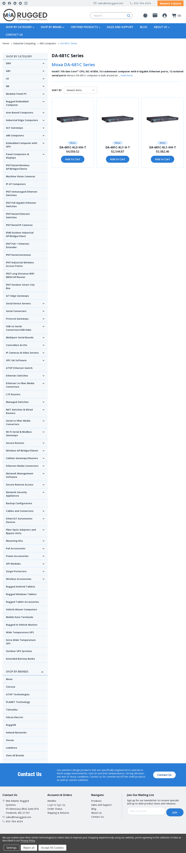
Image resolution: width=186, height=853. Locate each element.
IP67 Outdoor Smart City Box (20, 285)
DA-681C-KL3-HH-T (72, 146)
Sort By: (57, 89)
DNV (8, 62)
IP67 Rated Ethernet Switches (18, 214)
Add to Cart (72, 158)
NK (7, 85)
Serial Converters (16, 310)
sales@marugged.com (108, 2)
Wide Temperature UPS (20, 631)
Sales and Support (120, 26)
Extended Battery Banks (20, 657)
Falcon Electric (14, 716)
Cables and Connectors (19, 510)
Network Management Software (19, 474)
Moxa (9, 678)
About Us (96, 812)
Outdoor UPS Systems (19, 650)
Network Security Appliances (16, 493)
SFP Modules (13, 562)
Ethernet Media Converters (22, 465)
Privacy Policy (28, 840)
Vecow (10, 739)
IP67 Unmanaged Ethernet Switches (21, 192)
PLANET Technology (18, 701)
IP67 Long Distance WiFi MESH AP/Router (20, 274)
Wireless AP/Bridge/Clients (22, 449)
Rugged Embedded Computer (17, 102)
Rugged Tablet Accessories (22, 601)
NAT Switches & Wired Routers (19, 410)
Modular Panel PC (16, 93)
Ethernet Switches (17, 374)
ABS (8, 70)
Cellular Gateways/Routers (22, 457)
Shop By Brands (25, 671)
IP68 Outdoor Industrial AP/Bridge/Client (19, 233)
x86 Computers (15, 134)
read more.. (127, 74)
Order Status (54, 808)
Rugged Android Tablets (20, 585)
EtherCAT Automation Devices (19, 519)
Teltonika (12, 708)
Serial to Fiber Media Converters (18, 421)
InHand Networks (16, 731)
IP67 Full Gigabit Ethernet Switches (21, 203)
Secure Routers (15, 442)
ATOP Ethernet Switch (19, 367)
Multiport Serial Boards (19, 336)
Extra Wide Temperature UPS (21, 641)
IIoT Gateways (14, 127)
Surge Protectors (16, 570)
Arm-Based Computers (19, 111)
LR (7, 77)
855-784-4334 (140, 2)
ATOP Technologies (18, 693)
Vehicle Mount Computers (21, 608)
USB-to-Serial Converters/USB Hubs (18, 327)
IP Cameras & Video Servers (22, 351)
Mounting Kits (14, 540)
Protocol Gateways (17, 317)
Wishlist (51, 800)
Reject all (28, 848)
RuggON (11, 724)
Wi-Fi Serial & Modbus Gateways (19, 432)
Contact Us (14, 34)
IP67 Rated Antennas (18, 254)
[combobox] (111, 14)
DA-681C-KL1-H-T (117, 146)
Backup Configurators (19, 502)
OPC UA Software (16, 359)
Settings (11, 848)
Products (96, 800)
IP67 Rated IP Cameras (19, 224)
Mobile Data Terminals (19, 616)
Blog (143, 26)
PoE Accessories (15, 547)
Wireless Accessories (18, 578)
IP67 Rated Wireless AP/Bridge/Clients (18, 166)
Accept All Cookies (52, 848)
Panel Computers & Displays (17, 155)
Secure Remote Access (19, 483)
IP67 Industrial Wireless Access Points (20, 263)
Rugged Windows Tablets (21, 593)
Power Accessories (17, 555)
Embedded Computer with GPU (21, 144)
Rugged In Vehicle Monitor (21, 623)
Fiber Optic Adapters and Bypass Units (21, 530)
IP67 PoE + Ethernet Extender (17, 244)
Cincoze (10, 685)
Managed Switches (17, 401)
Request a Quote (170, 2)
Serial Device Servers (18, 302)
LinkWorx (11, 747)
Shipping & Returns (58, 812)
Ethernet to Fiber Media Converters (20, 384)
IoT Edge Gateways (17, 295)
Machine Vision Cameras (20, 175)
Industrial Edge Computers (22, 119)
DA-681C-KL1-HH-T (162, 146)
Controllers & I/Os (16, 344)
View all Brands (15, 754)
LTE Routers (13, 393)
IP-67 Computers (16, 183)
